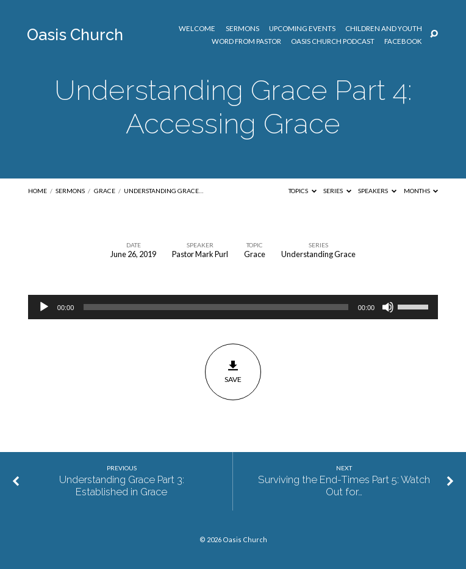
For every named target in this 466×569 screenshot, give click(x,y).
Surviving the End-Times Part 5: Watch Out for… (344, 485)
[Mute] (388, 307)
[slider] (216, 307)
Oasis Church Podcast (333, 41)
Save (233, 371)
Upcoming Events (302, 28)
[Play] (44, 307)
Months (421, 190)
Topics (303, 190)
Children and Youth (383, 28)
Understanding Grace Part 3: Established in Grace (121, 485)
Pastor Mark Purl (200, 254)
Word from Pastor (246, 41)
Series (337, 190)
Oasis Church (75, 35)
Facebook (403, 41)
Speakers (377, 190)
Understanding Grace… (163, 190)
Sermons (242, 28)
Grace (104, 190)
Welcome (197, 28)
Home (37, 190)
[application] (233, 307)
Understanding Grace (318, 254)
